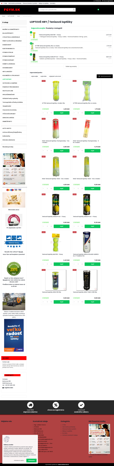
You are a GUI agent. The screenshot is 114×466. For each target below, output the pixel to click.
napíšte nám (8, 388)
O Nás (5, 3)
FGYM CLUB (5, 362)
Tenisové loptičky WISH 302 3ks (81, 181)
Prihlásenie (98, 1)
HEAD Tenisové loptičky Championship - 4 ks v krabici (101, 104)
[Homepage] (1, 3)
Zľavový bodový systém (30, 3)
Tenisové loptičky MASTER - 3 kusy (39, 181)
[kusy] (34, 114)
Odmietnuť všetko (19, 460)
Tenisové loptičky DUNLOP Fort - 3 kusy (81, 143)
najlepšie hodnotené (55, 76)
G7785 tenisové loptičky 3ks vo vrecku (60, 104)
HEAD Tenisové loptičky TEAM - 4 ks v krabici (59, 143)
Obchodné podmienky (14, 3)
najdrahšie (43, 76)
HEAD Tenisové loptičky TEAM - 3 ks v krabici (38, 143)
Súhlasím (31, 460)
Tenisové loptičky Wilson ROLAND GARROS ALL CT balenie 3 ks (59, 181)
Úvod (3, 16)
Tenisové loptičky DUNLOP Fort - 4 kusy (101, 143)
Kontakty (52, 3)
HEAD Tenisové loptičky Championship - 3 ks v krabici (80, 104)
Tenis (18, 16)
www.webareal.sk (63, 464)
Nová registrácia (108, 1)
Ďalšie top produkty (71, 66)
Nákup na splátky (44, 3)
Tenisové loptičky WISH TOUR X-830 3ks (101, 181)
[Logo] (12, 10)
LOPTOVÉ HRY (11, 16)
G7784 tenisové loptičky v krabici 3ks (39, 104)
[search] (74, 10)
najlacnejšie (34, 76)
